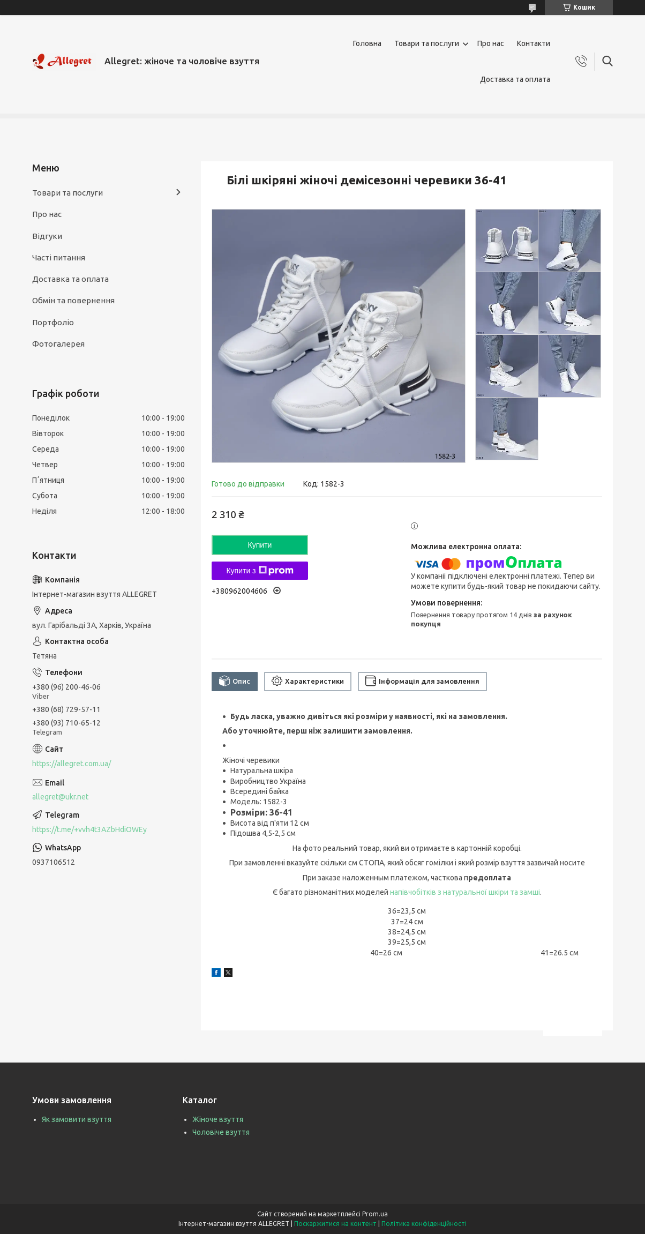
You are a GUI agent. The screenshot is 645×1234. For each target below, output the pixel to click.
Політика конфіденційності (424, 1223)
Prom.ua (375, 1213)
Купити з (259, 570)
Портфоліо (53, 322)
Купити (260, 545)
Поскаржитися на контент (335, 1223)
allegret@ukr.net (60, 796)
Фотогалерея (58, 343)
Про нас (490, 43)
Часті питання (58, 257)
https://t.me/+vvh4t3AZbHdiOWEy (89, 829)
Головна (367, 43)
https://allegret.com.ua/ (71, 763)
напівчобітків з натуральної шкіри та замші (465, 892)
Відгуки (47, 236)
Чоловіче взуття (221, 1132)
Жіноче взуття (217, 1119)
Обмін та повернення (73, 300)
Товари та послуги (426, 43)
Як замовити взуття (76, 1119)
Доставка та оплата (515, 79)
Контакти (533, 43)
